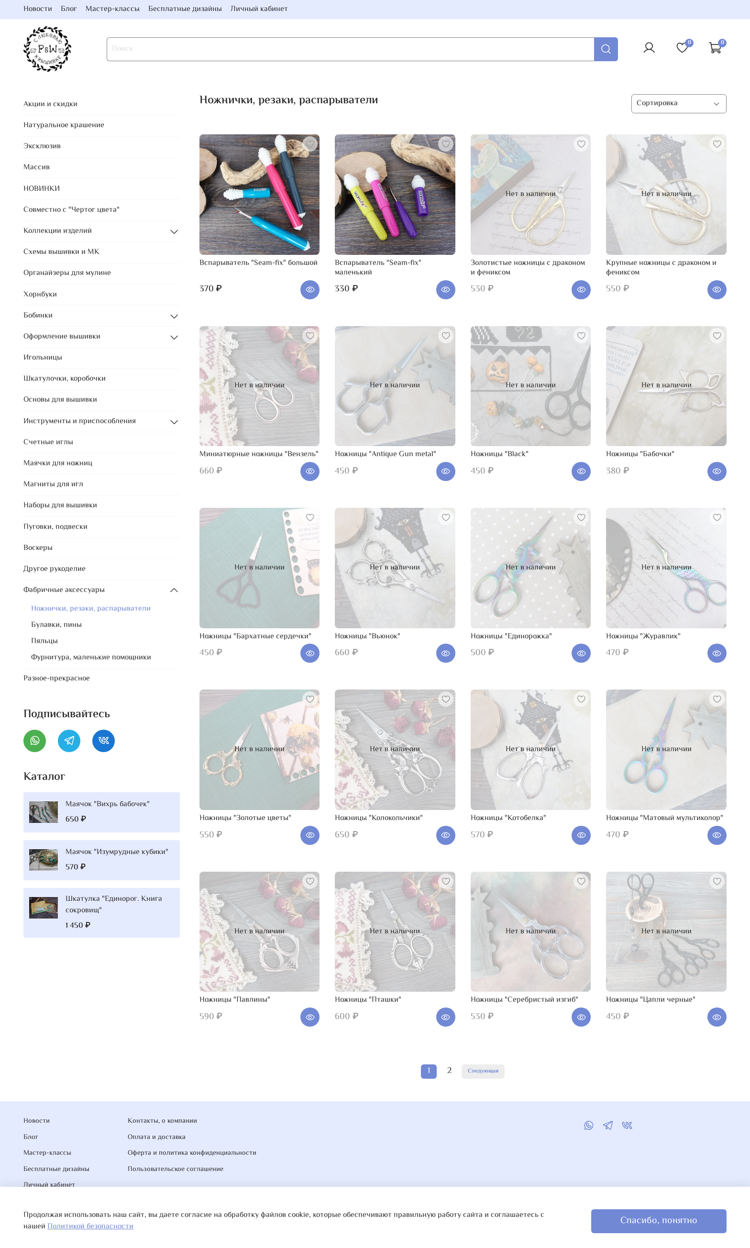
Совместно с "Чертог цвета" (71, 210)
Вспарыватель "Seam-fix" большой (258, 263)
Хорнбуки (40, 295)
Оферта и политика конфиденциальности (192, 1153)
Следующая (483, 1071)
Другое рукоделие (54, 569)
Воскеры (38, 548)
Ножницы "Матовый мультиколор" (664, 818)
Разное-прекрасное (56, 679)
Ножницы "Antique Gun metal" (385, 454)
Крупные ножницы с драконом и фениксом (661, 268)
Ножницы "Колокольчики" (379, 818)
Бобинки (38, 316)
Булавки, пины (56, 625)
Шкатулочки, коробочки (64, 379)
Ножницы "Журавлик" (643, 637)
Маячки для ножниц (57, 464)
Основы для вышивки (60, 400)
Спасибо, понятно (658, 1221)
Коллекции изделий (57, 231)
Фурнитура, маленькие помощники (91, 658)
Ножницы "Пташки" (368, 1000)
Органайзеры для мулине (67, 273)
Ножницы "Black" (500, 454)
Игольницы (42, 358)
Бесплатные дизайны (185, 9)
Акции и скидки (50, 104)
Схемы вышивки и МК (61, 252)
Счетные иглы (48, 443)
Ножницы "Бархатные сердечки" (255, 637)
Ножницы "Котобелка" (508, 818)
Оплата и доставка (157, 1137)
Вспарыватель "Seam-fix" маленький (378, 268)
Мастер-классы (113, 9)
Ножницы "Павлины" (234, 1000)
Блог (69, 9)
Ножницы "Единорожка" (511, 637)
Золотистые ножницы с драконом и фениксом (528, 268)
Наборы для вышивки (60, 506)
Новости (37, 9)
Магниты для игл (53, 485)
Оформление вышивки (61, 337)
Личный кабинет (259, 9)
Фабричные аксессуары (64, 590)
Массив (36, 168)
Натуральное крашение (63, 125)
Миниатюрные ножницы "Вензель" (259, 454)
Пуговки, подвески (55, 527)
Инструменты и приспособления (79, 421)
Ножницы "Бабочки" (640, 454)
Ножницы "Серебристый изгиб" (524, 1000)
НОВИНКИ (41, 189)
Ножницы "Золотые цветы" (245, 818)
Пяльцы (44, 641)
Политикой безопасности (90, 1227)
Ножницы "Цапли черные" (650, 1000)
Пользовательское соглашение (175, 1169)
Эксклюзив (42, 147)
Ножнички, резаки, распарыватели (91, 609)
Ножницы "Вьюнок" (367, 637)
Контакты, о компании (162, 1121)
